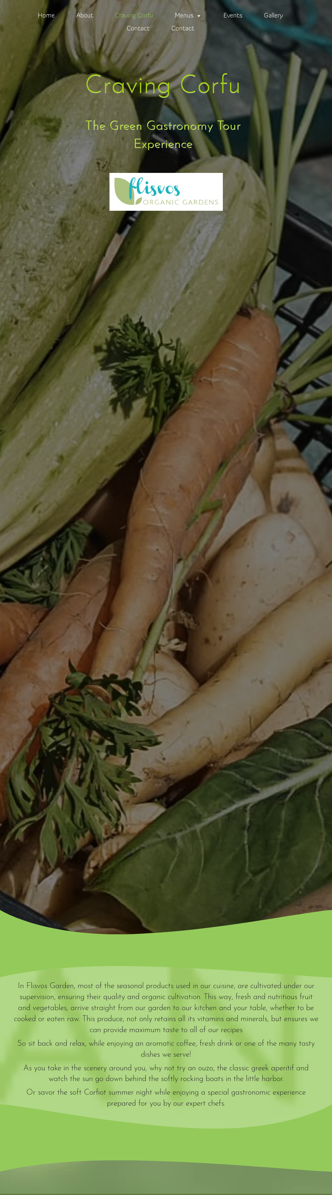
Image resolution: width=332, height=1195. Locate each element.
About (84, 16)
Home (46, 16)
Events (232, 16)
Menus (188, 15)
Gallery (273, 16)
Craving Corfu (134, 16)
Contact (138, 29)
